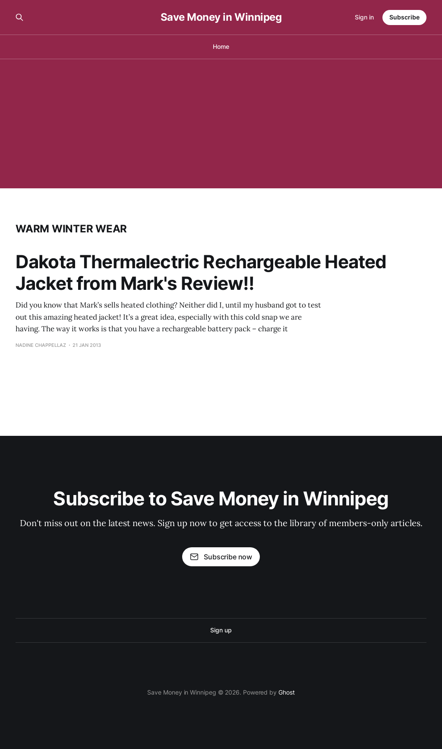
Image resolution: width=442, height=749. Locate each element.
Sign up (220, 630)
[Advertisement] (221, 123)
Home (221, 46)
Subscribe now (221, 556)
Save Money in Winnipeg (221, 17)
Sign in (364, 17)
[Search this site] (19, 17)
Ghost (286, 692)
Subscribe (404, 17)
